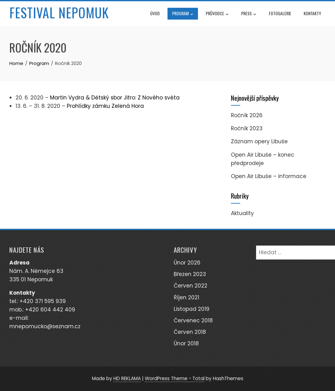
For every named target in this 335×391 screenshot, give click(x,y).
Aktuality (242, 213)
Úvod (155, 13)
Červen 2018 (190, 332)
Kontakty (312, 13)
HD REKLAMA (127, 378)
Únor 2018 (186, 343)
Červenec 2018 (193, 320)
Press (248, 14)
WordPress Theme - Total (174, 378)
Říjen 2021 (186, 297)
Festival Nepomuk (59, 12)
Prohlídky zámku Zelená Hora (105, 106)
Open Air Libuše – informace (268, 176)
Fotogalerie (280, 13)
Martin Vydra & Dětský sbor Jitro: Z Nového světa (115, 97)
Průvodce (217, 14)
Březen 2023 (190, 274)
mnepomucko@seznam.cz (44, 326)
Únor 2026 (187, 262)
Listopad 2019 (191, 309)
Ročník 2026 (247, 115)
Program (182, 14)
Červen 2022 (190, 285)
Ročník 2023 (247, 128)
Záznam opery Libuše (259, 141)
